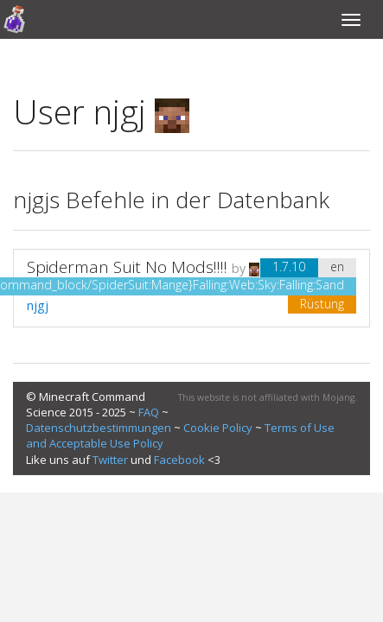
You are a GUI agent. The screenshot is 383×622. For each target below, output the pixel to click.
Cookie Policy (217, 427)
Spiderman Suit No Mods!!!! (127, 267)
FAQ (148, 412)
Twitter (110, 459)
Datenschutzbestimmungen (98, 427)
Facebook (179, 459)
